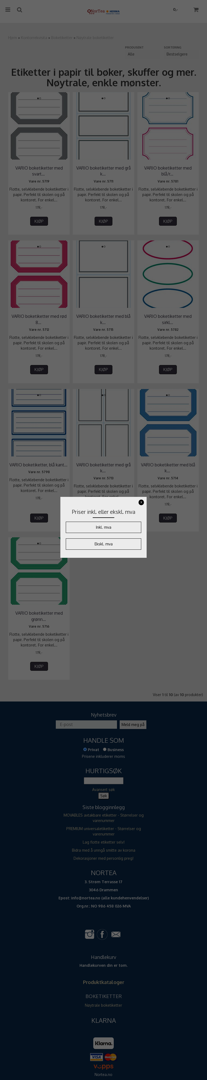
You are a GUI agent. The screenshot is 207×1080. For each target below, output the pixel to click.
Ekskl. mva (104, 544)
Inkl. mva (103, 527)
